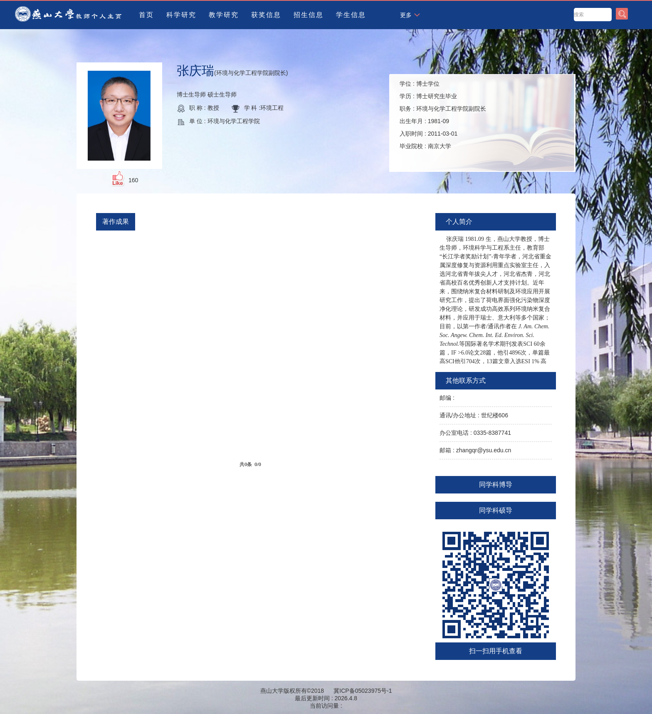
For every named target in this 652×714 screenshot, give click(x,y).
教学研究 (224, 14)
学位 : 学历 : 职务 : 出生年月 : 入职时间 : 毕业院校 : (443, 114)
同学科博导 (495, 484)
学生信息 (351, 14)
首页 (146, 14)
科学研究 (181, 14)
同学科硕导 (495, 510)
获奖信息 (266, 14)
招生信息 (309, 14)
